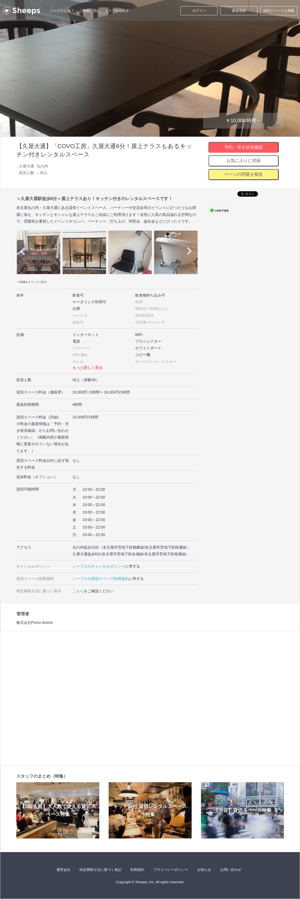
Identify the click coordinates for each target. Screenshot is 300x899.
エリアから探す (117, 11)
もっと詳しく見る (87, 367)
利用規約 (137, 870)
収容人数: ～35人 (33, 173)
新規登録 (239, 11)
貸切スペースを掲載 (278, 11)
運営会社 (63, 870)
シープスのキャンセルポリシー (99, 566)
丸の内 (42, 166)
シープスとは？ (62, 11)
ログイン (199, 11)
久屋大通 (26, 166)
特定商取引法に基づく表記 (100, 870)
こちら (78, 591)
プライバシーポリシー (170, 870)
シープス (21, 11)
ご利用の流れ (89, 11)
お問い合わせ (230, 870)
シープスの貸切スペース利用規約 (101, 578)
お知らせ (204, 870)
